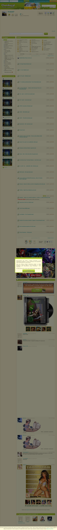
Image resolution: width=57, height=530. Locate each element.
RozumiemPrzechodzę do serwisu (29, 271)
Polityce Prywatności (49, 528)
